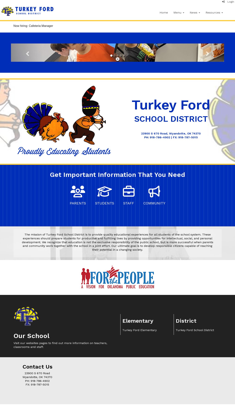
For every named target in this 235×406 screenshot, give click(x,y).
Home (164, 12)
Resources (214, 12)
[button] (27, 52)
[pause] (117, 59)
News (195, 12)
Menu (178, 12)
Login (228, 1)
